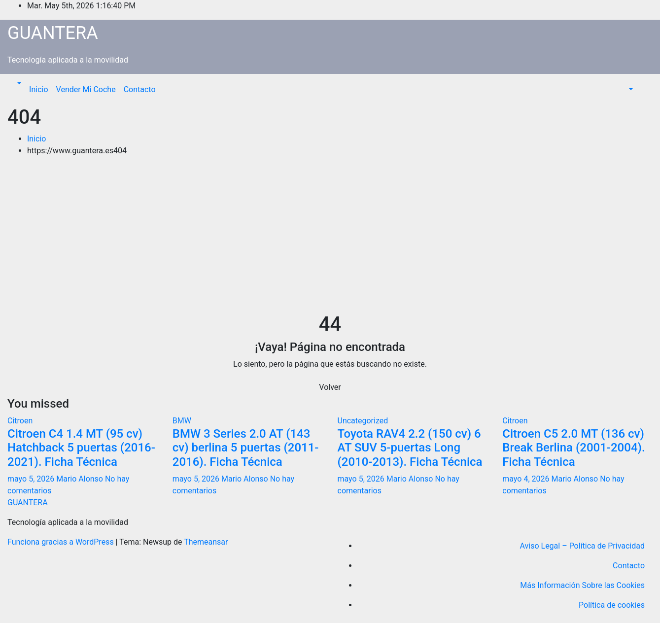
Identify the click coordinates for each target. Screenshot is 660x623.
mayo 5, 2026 (31, 479)
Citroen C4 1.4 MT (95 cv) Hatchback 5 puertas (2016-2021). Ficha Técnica (81, 448)
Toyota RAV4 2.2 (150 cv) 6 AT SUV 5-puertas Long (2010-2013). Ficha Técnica (410, 448)
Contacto (140, 89)
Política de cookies (612, 605)
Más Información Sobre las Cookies (582, 585)
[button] (18, 83)
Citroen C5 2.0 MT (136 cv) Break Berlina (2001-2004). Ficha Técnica (573, 448)
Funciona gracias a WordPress (61, 542)
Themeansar (206, 542)
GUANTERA (52, 33)
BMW (182, 420)
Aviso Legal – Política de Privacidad (582, 546)
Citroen (20, 420)
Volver (330, 387)
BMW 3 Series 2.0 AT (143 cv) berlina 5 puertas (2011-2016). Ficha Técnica (246, 448)
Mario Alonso (80, 479)
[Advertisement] (330, 239)
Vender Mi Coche (86, 89)
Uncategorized (363, 420)
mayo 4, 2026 (526, 479)
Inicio (38, 89)
